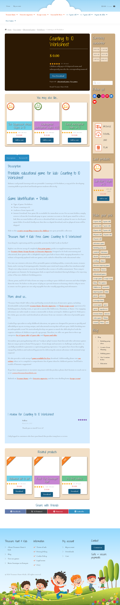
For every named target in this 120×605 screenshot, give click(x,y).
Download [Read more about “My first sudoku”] (74, 491)
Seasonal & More (56, 17)
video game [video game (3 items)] (97, 319)
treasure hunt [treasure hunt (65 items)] (98, 315)
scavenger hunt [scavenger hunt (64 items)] (98, 301)
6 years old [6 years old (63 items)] (97, 227)
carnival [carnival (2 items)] (96, 253)
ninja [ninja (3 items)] (106, 293)
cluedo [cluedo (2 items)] (96, 257)
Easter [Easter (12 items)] (104, 271)
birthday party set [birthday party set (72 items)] (100, 249)
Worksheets (41, 30)
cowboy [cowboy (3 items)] (96, 262)
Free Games (10, 23)
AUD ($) (96, 55)
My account (17, 9)
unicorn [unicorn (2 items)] (106, 315)
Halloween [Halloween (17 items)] (97, 288)
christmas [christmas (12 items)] (104, 253)
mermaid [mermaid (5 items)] (106, 288)
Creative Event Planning (105, 349)
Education (103, 364)
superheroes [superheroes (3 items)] (104, 310)
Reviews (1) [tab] (23, 158)
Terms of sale (42, 546)
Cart (67, 555)
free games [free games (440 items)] (102, 284)
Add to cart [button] (19, 140)
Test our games (13, 557)
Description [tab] (11, 158)
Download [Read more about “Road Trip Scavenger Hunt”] (46, 494)
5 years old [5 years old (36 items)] (106, 222)
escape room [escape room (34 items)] (108, 279)
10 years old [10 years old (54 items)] (98, 236)
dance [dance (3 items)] (103, 262)
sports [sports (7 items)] (96, 310)
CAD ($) (104, 50)
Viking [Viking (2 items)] (105, 319)
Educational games (29, 30)
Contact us (98, 546)
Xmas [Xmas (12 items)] (102, 323)
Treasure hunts (11, 17)
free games (74, 82)
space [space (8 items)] (105, 306)
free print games (44, 248)
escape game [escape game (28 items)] (98, 279)
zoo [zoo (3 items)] (107, 323)
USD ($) (96, 50)
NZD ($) (104, 55)
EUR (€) (104, 60)
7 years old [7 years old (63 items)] (106, 227)
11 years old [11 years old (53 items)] (107, 236)
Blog (99, 338)
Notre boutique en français (18, 562)
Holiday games (105, 354)
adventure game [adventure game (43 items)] (99, 244)
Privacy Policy (42, 551)
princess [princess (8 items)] (102, 297)
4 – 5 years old (71, 17)
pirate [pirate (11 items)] (95, 297)
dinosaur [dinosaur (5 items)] (96, 271)
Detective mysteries (26, 17)
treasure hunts (35, 306)
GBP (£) (96, 60)
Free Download (58, 77)
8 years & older (100, 17)
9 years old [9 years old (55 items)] (106, 231)
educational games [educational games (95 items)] (100, 275)
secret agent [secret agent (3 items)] (98, 306)
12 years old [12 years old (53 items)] (97, 240)
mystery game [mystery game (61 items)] (98, 293)
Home (8, 9)
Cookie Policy (42, 555)
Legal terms (41, 559)
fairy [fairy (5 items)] (95, 284)
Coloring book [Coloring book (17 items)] (105, 257)
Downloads (69, 551)
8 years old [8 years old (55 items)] (97, 231)
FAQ (38, 564)
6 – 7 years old (85, 17)
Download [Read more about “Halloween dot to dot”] (19, 491)
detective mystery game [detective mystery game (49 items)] (101, 266)
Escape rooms (41, 17)
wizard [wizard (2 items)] (96, 323)
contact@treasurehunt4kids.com (24, 373)
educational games (63, 82)
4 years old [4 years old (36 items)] (97, 222)
